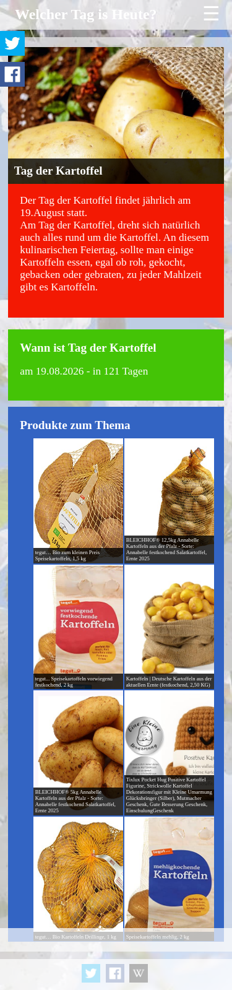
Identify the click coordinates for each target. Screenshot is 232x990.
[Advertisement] (116, 959)
